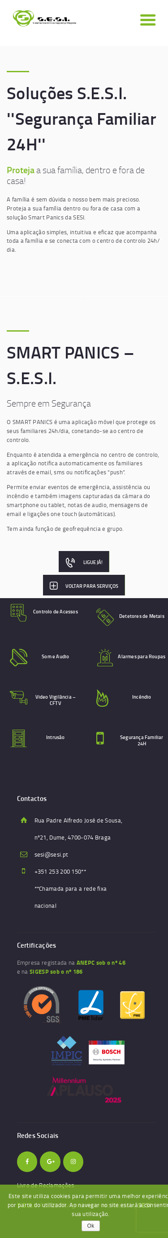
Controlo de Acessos (55, 612)
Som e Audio (55, 657)
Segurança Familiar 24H (142, 740)
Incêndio (141, 697)
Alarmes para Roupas (141, 657)
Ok (91, 1226)
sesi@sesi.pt (51, 854)
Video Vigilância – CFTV (55, 700)
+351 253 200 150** (60, 871)
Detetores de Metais (141, 616)
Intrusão (55, 737)
